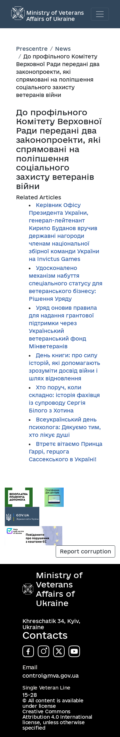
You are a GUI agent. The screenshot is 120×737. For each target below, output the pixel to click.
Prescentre (32, 49)
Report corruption (85, 551)
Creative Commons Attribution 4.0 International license (57, 717)
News (63, 49)
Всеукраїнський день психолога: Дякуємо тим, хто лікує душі (65, 427)
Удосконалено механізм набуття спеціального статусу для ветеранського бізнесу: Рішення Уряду (65, 283)
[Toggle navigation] (100, 14)
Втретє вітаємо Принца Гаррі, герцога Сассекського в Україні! (65, 451)
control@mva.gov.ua (50, 675)
